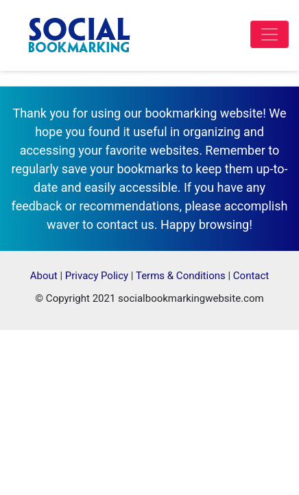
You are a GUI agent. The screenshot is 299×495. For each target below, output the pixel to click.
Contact (251, 276)
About (44, 276)
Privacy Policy (96, 276)
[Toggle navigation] (269, 34)
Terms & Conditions (181, 276)
